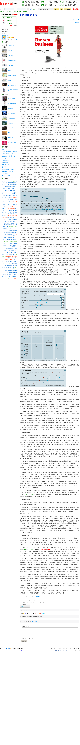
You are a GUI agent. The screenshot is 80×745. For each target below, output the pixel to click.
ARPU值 (3, 226)
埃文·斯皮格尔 (5, 166)
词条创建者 (9, 39)
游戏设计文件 (5, 250)
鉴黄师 (9, 70)
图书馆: (42, 5)
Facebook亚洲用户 (6, 270)
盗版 (66, 5)
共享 (69, 5)
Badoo (3, 239)
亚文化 (76, 1)
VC (66, 2)
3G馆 (37, 4)
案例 (74, 2)
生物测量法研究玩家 (9, 232)
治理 (74, 1)
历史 (26, 4)
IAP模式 (14, 252)
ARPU (7, 226)
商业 (49, 5)
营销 (49, 1)
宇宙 (34, 2)
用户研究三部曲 (8, 234)
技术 (32, 1)
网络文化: (61, 1)
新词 (54, 4)
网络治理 (19, 11)
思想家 (56, 4)
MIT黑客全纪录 (11, 132)
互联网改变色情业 (12, 60)
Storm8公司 (4, 208)
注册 (31, 9)
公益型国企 (7, 190)
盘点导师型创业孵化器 (10, 186)
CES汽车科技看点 (6, 175)
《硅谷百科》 (11, 123)
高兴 (8, 35)
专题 (32, 5)
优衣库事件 (10, 55)
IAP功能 (8, 252)
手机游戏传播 (7, 225)
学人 (71, 5)
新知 (51, 4)
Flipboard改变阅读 (10, 245)
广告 (46, 1)
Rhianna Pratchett (9, 192)
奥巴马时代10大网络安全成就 (8, 156)
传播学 (56, 2)
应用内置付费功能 (12, 250)
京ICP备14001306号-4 (74, 648)
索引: (23, 5)
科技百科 (2, 11)
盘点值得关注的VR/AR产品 (8, 169)
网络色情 (25, 11)
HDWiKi (8, 648)
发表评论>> (35, 621)
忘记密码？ (35, 9)
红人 (69, 1)
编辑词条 (77, 22)
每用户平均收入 (13, 225)
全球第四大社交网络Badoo (9, 237)
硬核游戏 (12, 230)
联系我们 (65, 650)
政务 (51, 1)
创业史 (76, 2)
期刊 (56, 5)
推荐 (29, 5)
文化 (46, 5)
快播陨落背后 (11, 46)
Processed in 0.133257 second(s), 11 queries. (11, 651)
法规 (74, 5)
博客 (49, 2)
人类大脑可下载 (9, 272)
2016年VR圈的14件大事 (7, 171)
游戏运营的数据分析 (12, 210)
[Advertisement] (50, 609)
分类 (26, 5)
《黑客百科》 (11, 108)
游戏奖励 (8, 197)
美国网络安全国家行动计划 (8, 155)
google (56, 1)
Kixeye (9, 206)
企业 (29, 1)
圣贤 (8, 37)
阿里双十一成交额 (12, 142)
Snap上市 (4, 167)
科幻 (32, 2)
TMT (37, 1)
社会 (66, 1)
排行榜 (37, 5)
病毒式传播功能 (5, 243)
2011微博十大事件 (10, 182)
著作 (76, 5)
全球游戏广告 (11, 267)
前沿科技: (61, 4)
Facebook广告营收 (12, 261)
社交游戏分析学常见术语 (7, 212)
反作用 (3, 149)
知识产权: (61, 5)
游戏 (54, 1)
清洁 (66, 4)
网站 (46, 4)
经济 (54, 5)
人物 (26, 1)
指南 (71, 2)
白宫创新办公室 (5, 160)
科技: (23, 1)
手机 (32, 4)
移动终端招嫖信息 (12, 85)
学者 (51, 2)
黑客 (71, 1)
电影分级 (10, 50)
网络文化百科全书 (11, 11)
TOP (71, 650)
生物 (74, 4)
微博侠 (3, 181)
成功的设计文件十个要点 (11, 248)
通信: (23, 4)
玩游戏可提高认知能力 (10, 265)
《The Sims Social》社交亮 (9, 204)
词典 (34, 4)
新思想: (42, 4)
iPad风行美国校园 (10, 214)
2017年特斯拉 (11, 128)
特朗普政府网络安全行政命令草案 (9, 151)
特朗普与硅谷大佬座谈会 (7, 153)
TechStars (4, 188)
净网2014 (10, 80)
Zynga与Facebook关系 (9, 193)
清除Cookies (58, 650)
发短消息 (15, 39)
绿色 (69, 4)
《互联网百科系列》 (12, 103)
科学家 (37, 2)
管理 (51, 5)
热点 (34, 5)
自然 (26, 2)
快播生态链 (10, 65)
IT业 (34, 1)
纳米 (71, 4)
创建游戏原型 (9, 201)
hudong (21, 648)
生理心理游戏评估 (12, 254)
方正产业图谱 (8, 221)
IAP (11, 252)
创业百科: (61, 2)
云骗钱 (12, 217)
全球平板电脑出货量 (11, 258)
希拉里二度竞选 (11, 98)
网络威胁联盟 (5, 162)
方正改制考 (13, 221)
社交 (46, 2)
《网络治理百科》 (12, 118)
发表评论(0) (76, 19)
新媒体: (42, 2)
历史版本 (11, 31)
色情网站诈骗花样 (12, 75)
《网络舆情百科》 (12, 113)
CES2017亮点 (5, 173)
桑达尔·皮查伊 (11, 137)
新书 (49, 4)
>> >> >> (16, 11)
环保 (76, 4)
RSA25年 (4, 158)
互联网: (42, 1)
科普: (23, 2)
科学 (29, 2)
